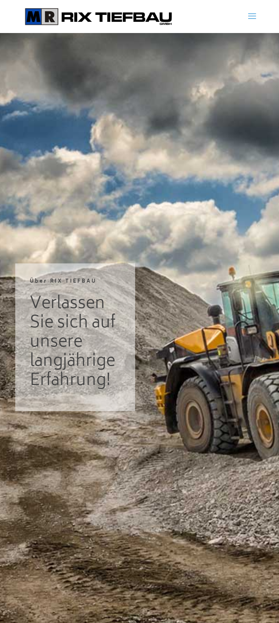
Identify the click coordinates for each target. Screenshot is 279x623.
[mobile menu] (252, 16)
